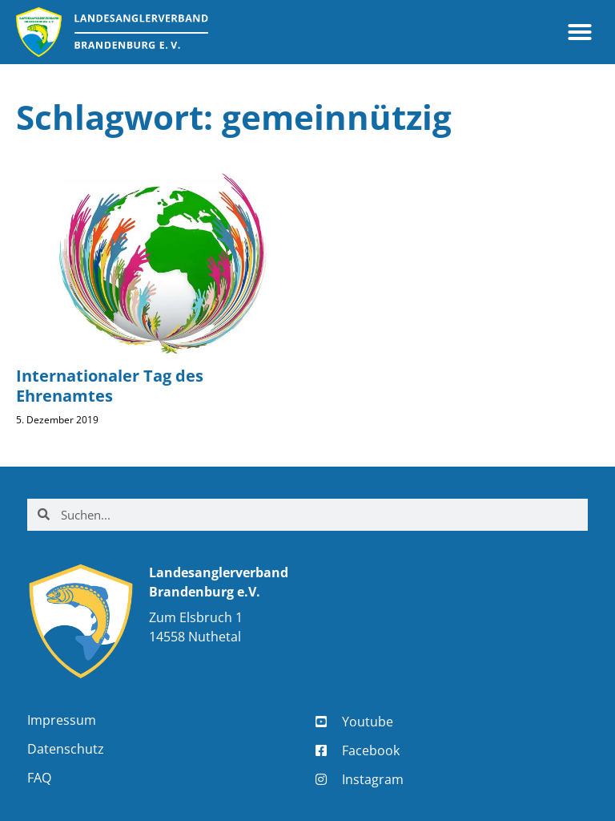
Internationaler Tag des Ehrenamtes (109, 385)
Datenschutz (65, 749)
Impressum (61, 720)
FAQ (39, 778)
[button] (580, 32)
